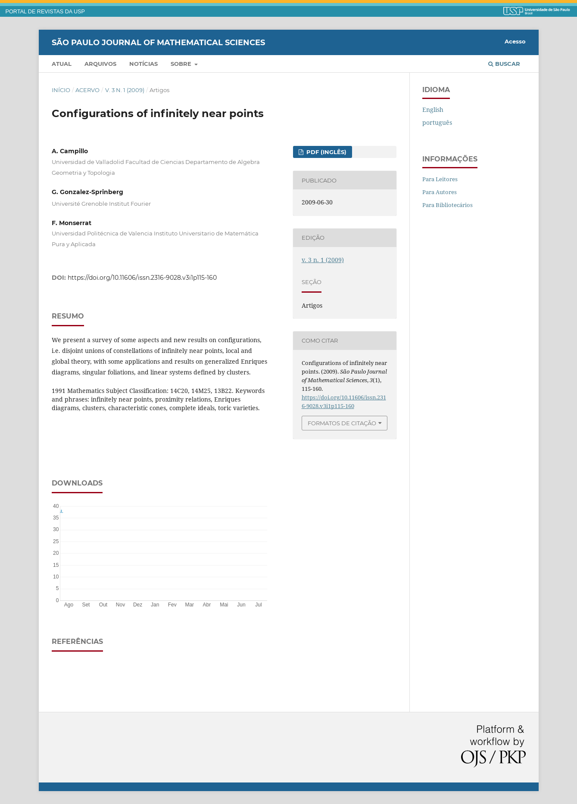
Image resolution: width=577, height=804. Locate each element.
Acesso (515, 41)
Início (61, 90)
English (432, 109)
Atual (62, 63)
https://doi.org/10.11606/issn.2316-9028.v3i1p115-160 (142, 277)
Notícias (143, 63)
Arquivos (100, 63)
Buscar (504, 63)
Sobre (182, 63)
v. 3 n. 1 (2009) (124, 90)
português (437, 122)
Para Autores (439, 192)
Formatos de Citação (342, 423)
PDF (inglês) (325, 151)
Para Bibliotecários (447, 205)
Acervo (87, 90)
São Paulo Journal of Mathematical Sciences (158, 42)
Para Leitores (440, 179)
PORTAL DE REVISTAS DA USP (45, 12)
